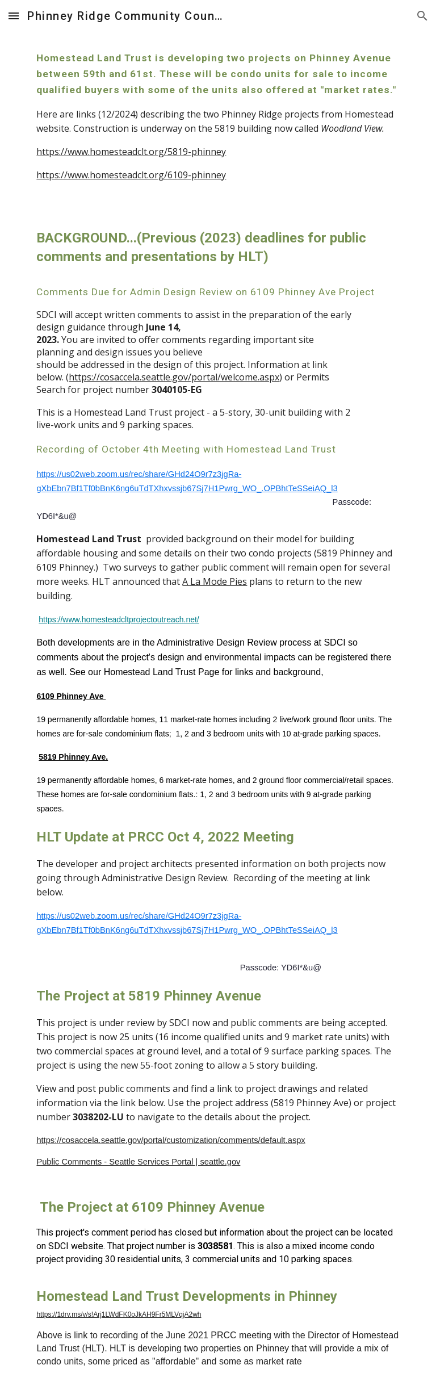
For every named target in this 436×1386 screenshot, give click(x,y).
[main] (218, 121)
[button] (13, 15)
